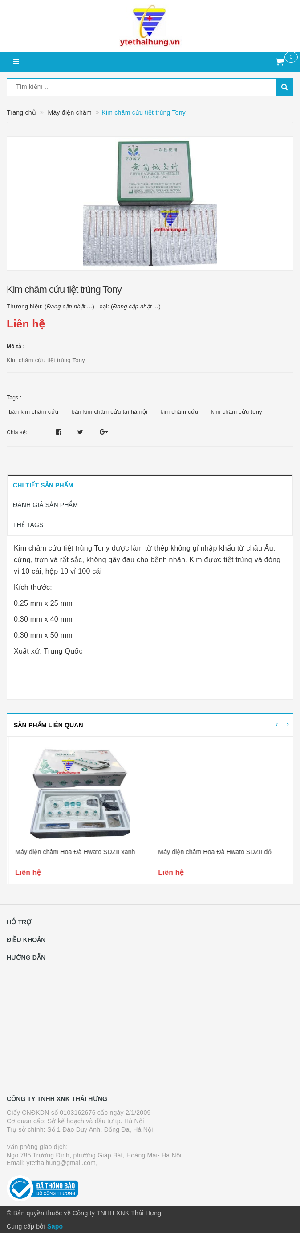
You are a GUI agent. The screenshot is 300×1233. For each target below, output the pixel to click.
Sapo (55, 1226)
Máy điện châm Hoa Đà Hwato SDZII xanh (216, 851)
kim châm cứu (179, 411)
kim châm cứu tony (236, 411)
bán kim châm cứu (33, 411)
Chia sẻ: (17, 432)
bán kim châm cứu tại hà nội (109, 411)
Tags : (14, 398)
